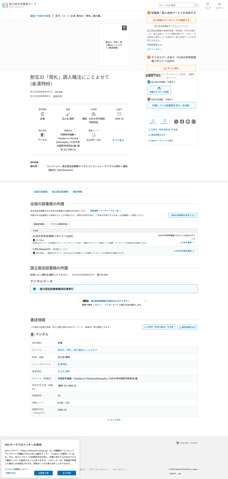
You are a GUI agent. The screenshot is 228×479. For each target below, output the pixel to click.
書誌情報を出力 (156, 134)
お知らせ (81, 469)
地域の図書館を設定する (184, 215)
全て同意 (67, 472)
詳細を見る (11, 472)
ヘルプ (208, 5)
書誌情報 (77, 191)
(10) (64, 15)
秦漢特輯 (62, 364)
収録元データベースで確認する (171, 20)
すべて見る (118, 140)
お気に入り (153, 121)
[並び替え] (40, 224)
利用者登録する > (155, 44)
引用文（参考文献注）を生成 (163, 129)
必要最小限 (43, 472)
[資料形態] (60, 224)
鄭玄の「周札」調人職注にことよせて (77, 350)
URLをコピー (164, 121)
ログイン (220, 5)
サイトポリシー (120, 469)
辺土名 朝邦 (64, 371)
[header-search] (179, 5)
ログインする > (154, 49)
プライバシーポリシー (99, 469)
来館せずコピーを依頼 (159, 90)
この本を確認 (187, 242)
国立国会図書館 (60, 191)
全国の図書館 (41, 191)
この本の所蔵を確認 (184, 251)
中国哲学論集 (44, 15)
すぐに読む (171, 68)
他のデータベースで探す (160, 140)
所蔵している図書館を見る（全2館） (171, 105)
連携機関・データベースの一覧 (106, 211)
